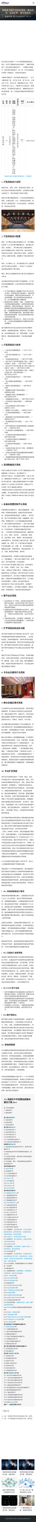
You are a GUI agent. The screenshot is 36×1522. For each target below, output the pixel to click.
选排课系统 (17, 1246)
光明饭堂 (10, 1322)
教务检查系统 (16, 1249)
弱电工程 (6, 1411)
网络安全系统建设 (17, 1273)
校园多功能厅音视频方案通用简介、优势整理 (18, 176)
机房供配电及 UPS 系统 (11, 1256)
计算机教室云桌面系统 (14, 1290)
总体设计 (8, 1178)
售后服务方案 (12, 1373)
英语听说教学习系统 (20, 1236)
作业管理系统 (27, 1229)
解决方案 (9, 16)
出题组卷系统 (27, 1232)
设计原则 (9, 1183)
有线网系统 (28, 1271)
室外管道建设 (11, 1280)
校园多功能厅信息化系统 (14, 1297)
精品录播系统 (11, 1288)
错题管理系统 (8, 1234)
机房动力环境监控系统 (16, 1258)
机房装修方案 (27, 1253)
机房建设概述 (18, 1253)
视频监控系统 (21, 1302)
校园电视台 (11, 1314)
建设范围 (8, 1168)
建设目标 (11, 1144)
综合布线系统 (11, 1278)
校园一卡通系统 (12, 1312)
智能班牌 (9, 1292)
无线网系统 (7, 1273)
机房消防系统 (12, 1261)
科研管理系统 (17, 1234)
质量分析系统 (27, 1239)
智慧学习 (9, 1236)
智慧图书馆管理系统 (13, 1295)
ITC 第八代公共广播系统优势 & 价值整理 (26, 1491)
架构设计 (9, 1185)
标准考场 (9, 1307)
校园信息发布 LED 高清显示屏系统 (18, 1317)
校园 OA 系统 (26, 1246)
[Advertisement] (18, 39)
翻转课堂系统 (8, 1232)
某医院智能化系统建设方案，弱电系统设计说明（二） (27, 1473)
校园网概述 (20, 1271)
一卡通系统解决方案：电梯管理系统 (26, 1509)
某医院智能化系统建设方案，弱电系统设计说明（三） (9, 1509)
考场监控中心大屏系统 (15, 1319)
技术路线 (9, 1188)
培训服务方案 (12, 1353)
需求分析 (11, 1127)
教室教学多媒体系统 (13, 1285)
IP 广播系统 (10, 1275)
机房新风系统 (23, 1256)
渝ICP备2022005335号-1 (24, 1518)
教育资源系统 (17, 1232)
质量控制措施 (10, 1326)
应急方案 (12, 1402)
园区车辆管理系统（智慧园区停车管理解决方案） (9, 1491)
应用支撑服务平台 (11, 1202)
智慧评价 (9, 1244)
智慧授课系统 (18, 1229)
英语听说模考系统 (9, 1241)
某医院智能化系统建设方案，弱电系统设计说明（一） (9, 1473)
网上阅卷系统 (18, 1239)
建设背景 (11, 1117)
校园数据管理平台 (11, 1193)
